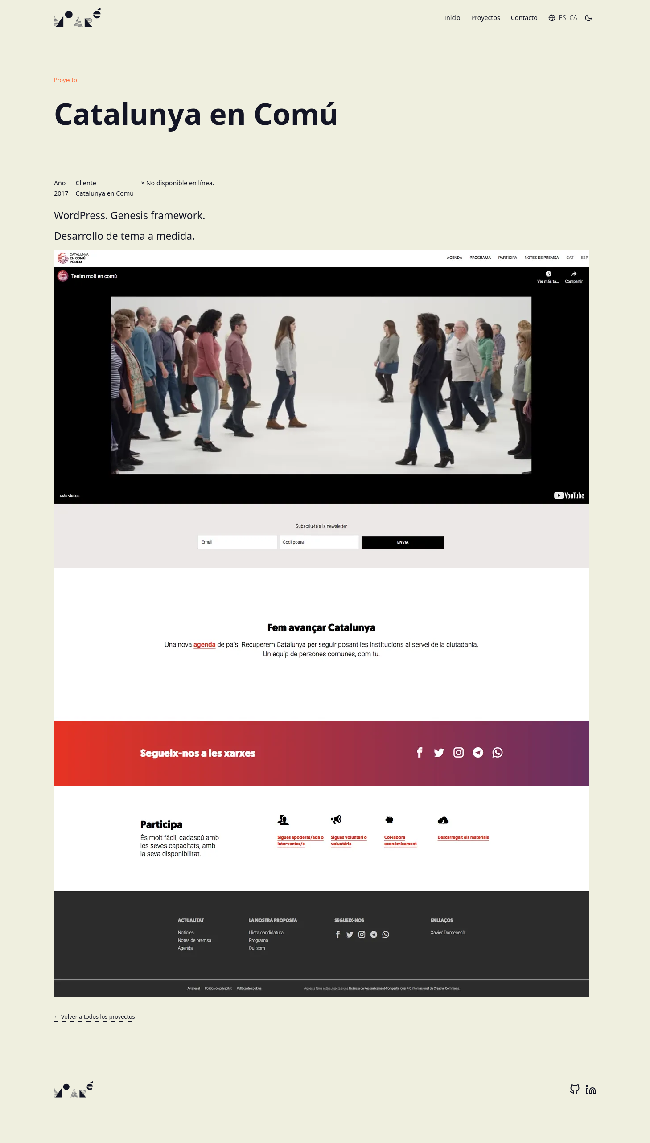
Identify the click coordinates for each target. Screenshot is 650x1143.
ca (573, 17)
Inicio (452, 17)
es (562, 17)
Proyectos (485, 17)
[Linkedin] (590, 1089)
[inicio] (78, 18)
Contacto (524, 17)
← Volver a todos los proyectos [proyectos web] (94, 1016)
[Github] (574, 1089)
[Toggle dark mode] (588, 18)
